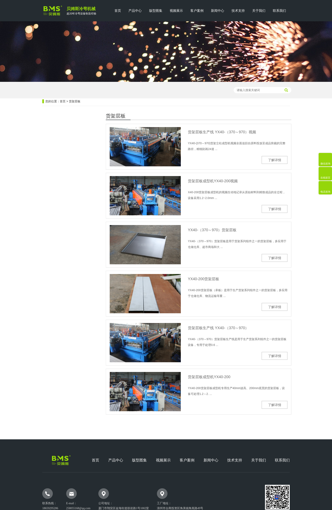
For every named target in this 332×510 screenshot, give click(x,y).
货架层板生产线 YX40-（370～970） (232, 328)
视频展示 (176, 10)
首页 (117, 10)
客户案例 (197, 10)
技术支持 (238, 10)
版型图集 (155, 10)
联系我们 (279, 10)
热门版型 (51, 249)
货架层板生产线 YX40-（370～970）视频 (236, 132)
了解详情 (289, 160)
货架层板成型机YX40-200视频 (227, 181)
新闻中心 (217, 10)
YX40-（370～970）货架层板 (226, 230)
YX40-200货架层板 (218, 279)
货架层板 (74, 86)
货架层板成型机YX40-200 (223, 377)
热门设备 (51, 119)
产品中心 (135, 10)
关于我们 (258, 10)
